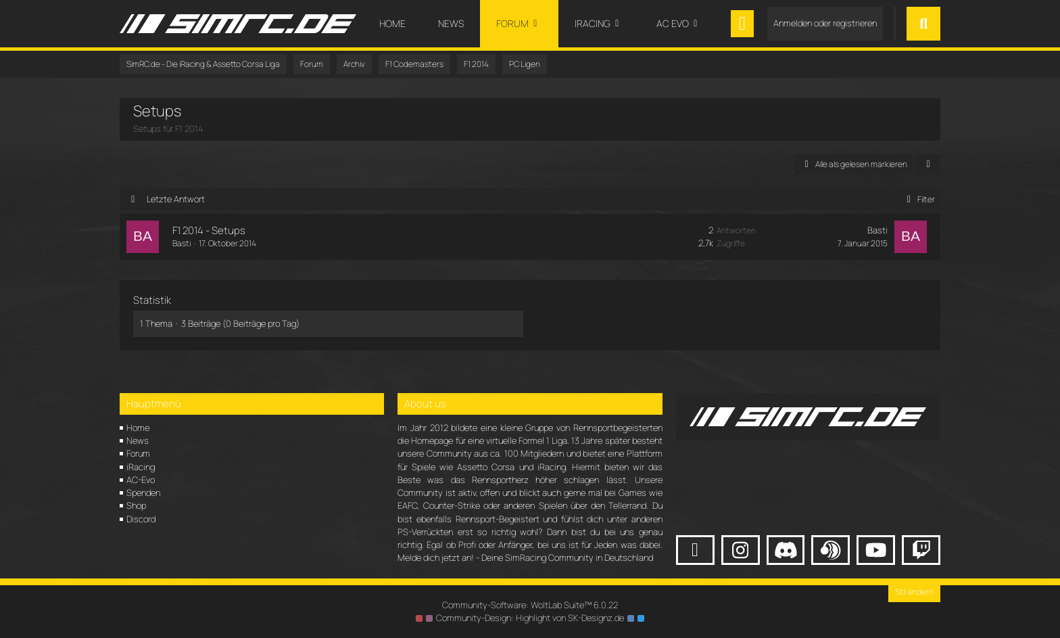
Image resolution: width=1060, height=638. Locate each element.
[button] (928, 164)
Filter (918, 199)
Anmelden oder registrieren (825, 23)
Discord (140, 519)
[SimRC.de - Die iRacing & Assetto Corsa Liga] (238, 23)
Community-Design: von (530, 618)
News (137, 440)
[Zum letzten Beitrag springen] (910, 237)
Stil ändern (914, 591)
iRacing (140, 467)
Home (137, 427)
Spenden (143, 492)
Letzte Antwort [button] (176, 199)
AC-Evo (140, 480)
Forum (138, 453)
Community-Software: (530, 605)
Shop (136, 505)
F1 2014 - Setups (208, 230)
